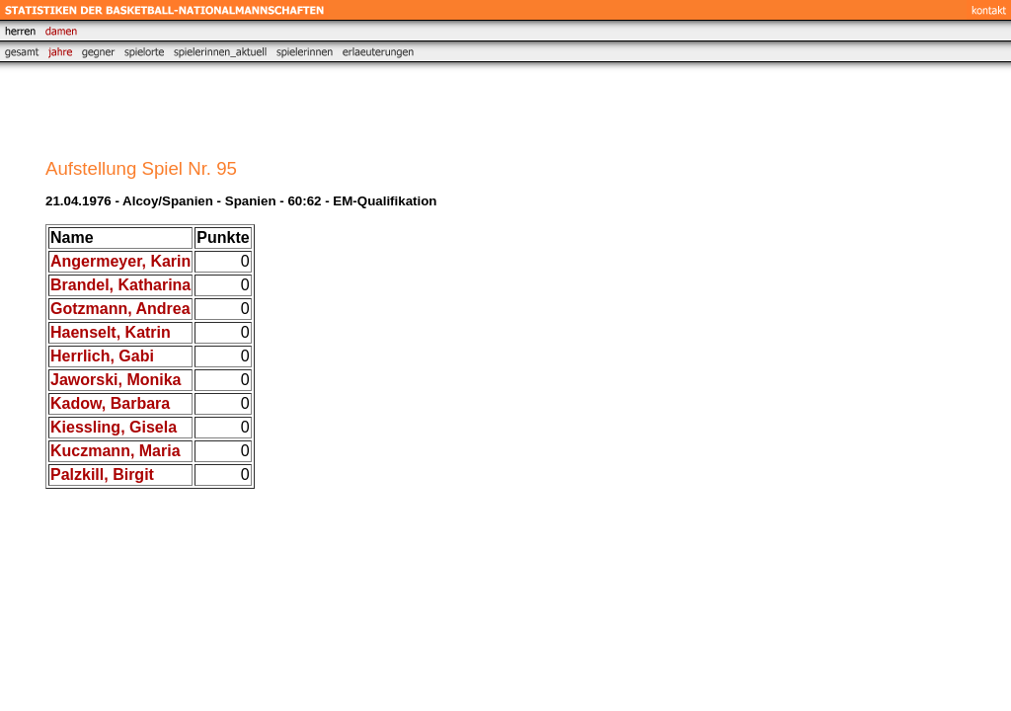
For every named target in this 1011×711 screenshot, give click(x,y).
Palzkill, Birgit (102, 474)
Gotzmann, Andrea (120, 308)
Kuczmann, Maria (115, 450)
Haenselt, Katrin (110, 332)
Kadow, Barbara (110, 403)
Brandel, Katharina (120, 284)
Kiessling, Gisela (113, 427)
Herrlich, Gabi (102, 356)
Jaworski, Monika (116, 379)
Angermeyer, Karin (120, 261)
